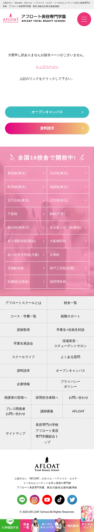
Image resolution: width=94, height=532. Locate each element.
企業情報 (23, 384)
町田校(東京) (26, 187)
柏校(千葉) (68, 214)
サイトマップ (15, 433)
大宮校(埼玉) (68, 200)
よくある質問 (70, 357)
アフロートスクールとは (23, 303)
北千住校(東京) (26, 200)
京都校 (68, 255)
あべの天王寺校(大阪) (26, 255)
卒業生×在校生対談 (70, 330)
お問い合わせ (78, 397)
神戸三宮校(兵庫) (68, 268)
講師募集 (46, 411)
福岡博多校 (68, 281)
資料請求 (61, 128)
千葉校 (26, 214)
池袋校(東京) (68, 187)
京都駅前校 (26, 268)
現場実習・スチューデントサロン (70, 343)
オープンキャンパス (57, 112)
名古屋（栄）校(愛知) (68, 227)
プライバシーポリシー (70, 384)
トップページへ (47, 67)
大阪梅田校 (68, 241)
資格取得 (23, 330)
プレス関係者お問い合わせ (15, 411)
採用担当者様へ (47, 397)
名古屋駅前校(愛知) (26, 241)
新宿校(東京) (26, 173)
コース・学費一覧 (23, 316)
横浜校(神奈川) (26, 227)
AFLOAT (78, 411)
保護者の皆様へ (15, 397)
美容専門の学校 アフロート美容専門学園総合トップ (47, 433)
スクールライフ (23, 357)
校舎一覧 (70, 303)
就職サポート (70, 316)
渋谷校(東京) (68, 173)
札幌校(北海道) (26, 281)
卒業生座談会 (23, 343)
